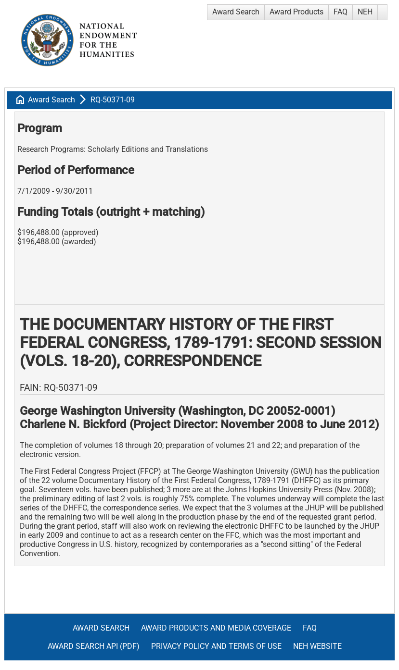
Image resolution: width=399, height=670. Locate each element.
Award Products (296, 11)
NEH (365, 11)
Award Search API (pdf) (94, 646)
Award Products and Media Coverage (216, 628)
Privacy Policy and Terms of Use (216, 646)
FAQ (341, 11)
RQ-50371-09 (112, 99)
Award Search (235, 11)
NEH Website (317, 646)
